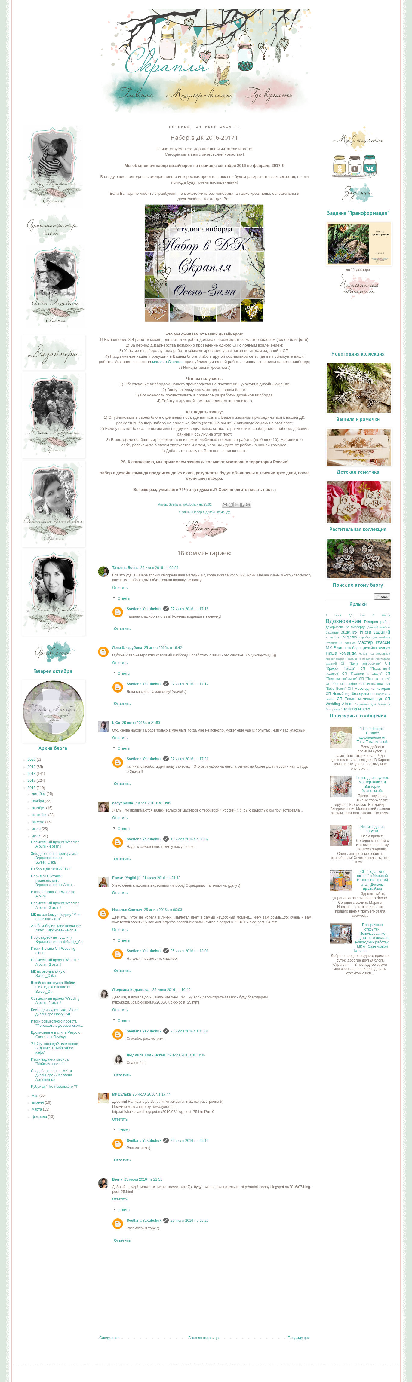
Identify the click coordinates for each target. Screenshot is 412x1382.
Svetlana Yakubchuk (144, 609)
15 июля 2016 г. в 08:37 (190, 839)
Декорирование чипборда (345, 627)
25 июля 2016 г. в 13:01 (190, 951)
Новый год (366, 653)
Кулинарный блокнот (340, 642)
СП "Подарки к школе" (362, 673)
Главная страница (204, 1338)
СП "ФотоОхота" (371, 684)
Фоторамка (333, 709)
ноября (38, 801)
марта (37, 1109)
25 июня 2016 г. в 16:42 (163, 648)
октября (39, 808)
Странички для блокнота (372, 704)
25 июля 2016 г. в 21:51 (143, 1179)
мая (35, 1095)
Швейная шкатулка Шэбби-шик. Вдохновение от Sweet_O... (53, 987)
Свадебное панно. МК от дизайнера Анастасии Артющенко (51, 1075)
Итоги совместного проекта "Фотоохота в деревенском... (57, 1023)
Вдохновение (343, 621)
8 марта (381, 615)
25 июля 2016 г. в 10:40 (171, 990)
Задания (349, 632)
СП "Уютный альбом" (342, 684)
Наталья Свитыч (127, 910)
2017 (32, 780)
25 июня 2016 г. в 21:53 (141, 723)
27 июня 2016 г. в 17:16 (190, 609)
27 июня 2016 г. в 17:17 (190, 684)
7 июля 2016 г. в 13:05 (153, 803)
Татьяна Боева (125, 568)
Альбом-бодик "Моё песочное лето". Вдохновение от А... (56, 928)
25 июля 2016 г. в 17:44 (152, 1094)
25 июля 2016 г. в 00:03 (163, 910)
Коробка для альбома (374, 637)
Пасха (340, 658)
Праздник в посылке (360, 658)
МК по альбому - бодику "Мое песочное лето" (56, 917)
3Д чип (357, 615)
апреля (38, 1102)
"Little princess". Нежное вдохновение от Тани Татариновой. (372, 735)
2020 (32, 759)
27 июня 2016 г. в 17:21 (190, 759)
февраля (40, 1116)
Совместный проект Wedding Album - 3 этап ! (55, 905)
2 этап (333, 615)
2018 (32, 774)
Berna (117, 1179)
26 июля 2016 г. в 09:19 (190, 1141)
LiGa (116, 723)
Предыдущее (299, 1338)
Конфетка (349, 637)
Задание (332, 632)
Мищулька (121, 1094)
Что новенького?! (355, 709)
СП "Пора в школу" (374, 678)
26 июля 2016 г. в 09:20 (190, 1220)
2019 (32, 767)
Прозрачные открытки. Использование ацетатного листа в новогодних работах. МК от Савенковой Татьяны (371, 938)
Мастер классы (374, 642)
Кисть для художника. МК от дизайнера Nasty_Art (54, 1012)
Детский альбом (378, 627)
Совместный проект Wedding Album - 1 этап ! (55, 1000)
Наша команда (341, 653)
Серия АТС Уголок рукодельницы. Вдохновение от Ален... (53, 880)
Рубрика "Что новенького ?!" (54, 1086)
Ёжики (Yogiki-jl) (126, 878)
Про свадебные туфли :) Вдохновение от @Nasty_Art (57, 939)
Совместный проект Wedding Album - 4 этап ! (55, 844)
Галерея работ (377, 622)
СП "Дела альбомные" (361, 663)
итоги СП (332, 637)
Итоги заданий (375, 632)
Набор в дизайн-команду (211, 512)
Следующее (109, 1338)
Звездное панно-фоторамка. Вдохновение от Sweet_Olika (54, 858)
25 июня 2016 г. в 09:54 (159, 568)
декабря (39, 794)
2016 (32, 788)
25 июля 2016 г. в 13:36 (186, 1055)
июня (37, 836)
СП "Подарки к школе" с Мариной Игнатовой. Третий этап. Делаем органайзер (372, 880)
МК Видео (336, 647)
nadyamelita (122, 803)
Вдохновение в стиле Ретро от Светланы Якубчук (56, 1034)
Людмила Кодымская (131, 990)
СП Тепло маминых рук (359, 699)
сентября (40, 815)
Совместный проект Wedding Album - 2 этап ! (55, 962)
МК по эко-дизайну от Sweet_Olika (49, 973)
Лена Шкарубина (127, 648)
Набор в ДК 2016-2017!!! (51, 869)
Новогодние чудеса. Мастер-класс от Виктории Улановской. (372, 784)
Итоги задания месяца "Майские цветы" (50, 1061)
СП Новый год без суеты (347, 694)
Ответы (124, 598)
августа (38, 822)
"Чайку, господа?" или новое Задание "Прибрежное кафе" (54, 1048)
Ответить (120, 588)
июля (37, 829)
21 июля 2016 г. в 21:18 (161, 878)
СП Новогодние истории (369, 688)
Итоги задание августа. (372, 829)
